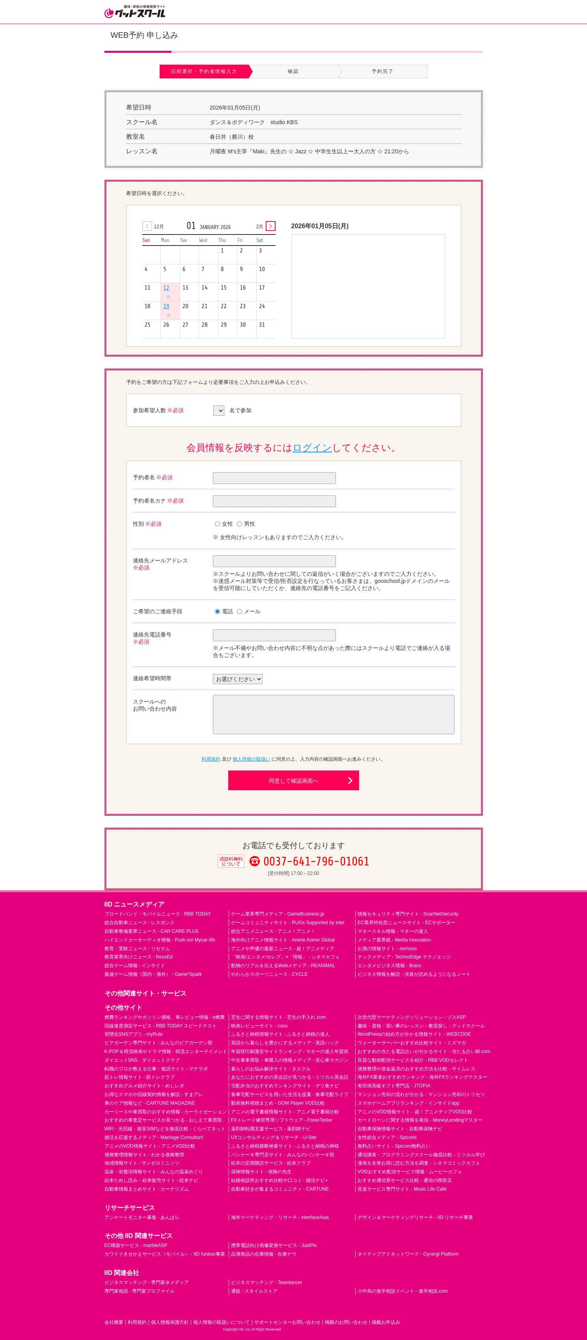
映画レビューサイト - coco (259, 1026)
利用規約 (210, 759)
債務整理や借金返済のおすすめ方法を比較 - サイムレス (416, 1069)
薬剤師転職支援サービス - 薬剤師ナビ (271, 1129)
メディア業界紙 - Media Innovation (394, 940)
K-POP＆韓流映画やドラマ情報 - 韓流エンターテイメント (165, 1051)
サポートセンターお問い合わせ (287, 1322)
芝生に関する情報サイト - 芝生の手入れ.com (278, 1017)
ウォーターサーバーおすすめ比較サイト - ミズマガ (412, 1043)
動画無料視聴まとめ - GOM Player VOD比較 (278, 1103)
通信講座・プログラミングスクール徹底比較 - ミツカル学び (421, 1155)
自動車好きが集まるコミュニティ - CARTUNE (280, 1189)
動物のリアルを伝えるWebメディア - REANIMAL (283, 965)
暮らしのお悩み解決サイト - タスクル (271, 1069)
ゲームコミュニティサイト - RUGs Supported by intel (287, 922)
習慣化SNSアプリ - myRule (133, 1034)
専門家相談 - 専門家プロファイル (139, 1291)
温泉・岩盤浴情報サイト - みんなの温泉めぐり (153, 1171)
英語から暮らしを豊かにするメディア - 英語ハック (285, 1043)
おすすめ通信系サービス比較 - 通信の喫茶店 (405, 1180)
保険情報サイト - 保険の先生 (261, 1171)
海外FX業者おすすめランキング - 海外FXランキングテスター (422, 1077)
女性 (224, 524)
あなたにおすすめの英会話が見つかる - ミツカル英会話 (290, 1077)
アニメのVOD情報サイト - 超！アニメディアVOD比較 (415, 1112)
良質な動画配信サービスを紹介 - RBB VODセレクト (413, 1060)
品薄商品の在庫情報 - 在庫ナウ (264, 1254)
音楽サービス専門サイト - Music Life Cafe (402, 1189)
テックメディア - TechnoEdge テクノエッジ (404, 957)
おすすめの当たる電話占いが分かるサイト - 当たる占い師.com (424, 1051)
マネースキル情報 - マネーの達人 (393, 931)
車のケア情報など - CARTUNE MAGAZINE (149, 1103)
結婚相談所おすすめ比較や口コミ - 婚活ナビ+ (279, 1180)
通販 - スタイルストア (254, 1291)
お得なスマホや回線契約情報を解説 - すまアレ (153, 1094)
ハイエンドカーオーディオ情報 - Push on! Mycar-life (159, 940)
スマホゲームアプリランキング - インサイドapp (409, 1103)
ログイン (312, 447)
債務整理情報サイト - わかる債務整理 (144, 1155)
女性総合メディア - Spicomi (387, 1137)
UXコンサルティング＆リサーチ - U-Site (274, 1137)
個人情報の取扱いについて (221, 1322)
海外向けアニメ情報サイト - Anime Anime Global (283, 940)
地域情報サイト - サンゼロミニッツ (142, 1163)
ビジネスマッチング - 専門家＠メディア (146, 1282)
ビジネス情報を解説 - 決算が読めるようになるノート (414, 974)
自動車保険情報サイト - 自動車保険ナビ (400, 1129)
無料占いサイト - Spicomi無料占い (394, 1146)
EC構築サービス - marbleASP (136, 1245)
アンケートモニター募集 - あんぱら (142, 1217)
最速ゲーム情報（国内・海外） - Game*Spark (153, 974)
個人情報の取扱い (251, 759)
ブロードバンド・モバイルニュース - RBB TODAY (157, 914)
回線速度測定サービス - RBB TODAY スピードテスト (160, 1026)
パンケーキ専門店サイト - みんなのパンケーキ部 (283, 1155)
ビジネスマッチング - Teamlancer (266, 1282)
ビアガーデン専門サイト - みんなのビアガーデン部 (158, 1043)
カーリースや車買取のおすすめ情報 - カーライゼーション (165, 1112)
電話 (224, 611)
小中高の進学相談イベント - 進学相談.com (403, 1291)
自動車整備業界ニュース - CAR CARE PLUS (151, 931)
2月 (260, 226)
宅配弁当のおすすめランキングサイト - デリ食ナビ (285, 1086)
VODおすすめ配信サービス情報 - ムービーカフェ (410, 1171)
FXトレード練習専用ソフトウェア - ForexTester (281, 1120)
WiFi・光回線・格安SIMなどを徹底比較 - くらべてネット (165, 1129)
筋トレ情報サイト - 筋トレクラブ (139, 1077)
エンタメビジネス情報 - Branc (389, 965)
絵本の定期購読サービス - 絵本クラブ (271, 1163)
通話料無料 (231, 867)
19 (166, 310)
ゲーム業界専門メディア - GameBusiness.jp (277, 914)
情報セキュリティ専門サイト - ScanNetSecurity (408, 914)
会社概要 (113, 1322)
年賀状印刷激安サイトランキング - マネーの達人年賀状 (290, 1051)
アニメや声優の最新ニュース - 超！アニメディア (283, 948)
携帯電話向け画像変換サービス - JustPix (274, 1245)
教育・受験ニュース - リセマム (137, 948)
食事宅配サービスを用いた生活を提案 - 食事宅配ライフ (290, 1094)
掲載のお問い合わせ (346, 1322)
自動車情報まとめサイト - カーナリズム (146, 1189)
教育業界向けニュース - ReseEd (138, 957)
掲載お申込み (386, 1322)
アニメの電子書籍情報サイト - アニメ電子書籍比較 (285, 1112)
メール (249, 611)
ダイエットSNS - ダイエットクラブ (142, 1060)
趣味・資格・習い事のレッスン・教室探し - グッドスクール (421, 1026)
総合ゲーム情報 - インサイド (135, 965)
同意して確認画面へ (294, 781)
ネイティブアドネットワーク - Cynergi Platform (408, 1254)
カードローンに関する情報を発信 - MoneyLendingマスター (420, 1120)
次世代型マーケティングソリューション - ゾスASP (412, 1017)
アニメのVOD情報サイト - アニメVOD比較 (150, 1146)
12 (166, 292)
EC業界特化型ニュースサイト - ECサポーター (406, 922)
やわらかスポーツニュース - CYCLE (269, 974)
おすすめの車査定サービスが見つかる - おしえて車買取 (163, 1120)
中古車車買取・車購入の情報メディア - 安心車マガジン (290, 1060)
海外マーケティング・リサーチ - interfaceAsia (280, 1217)
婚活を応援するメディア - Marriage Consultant (153, 1137)
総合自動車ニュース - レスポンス (139, 922)
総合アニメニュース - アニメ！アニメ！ (273, 931)
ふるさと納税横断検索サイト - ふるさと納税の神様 (285, 1146)
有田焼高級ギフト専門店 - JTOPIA (394, 1086)
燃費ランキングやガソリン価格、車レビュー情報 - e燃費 (164, 1017)
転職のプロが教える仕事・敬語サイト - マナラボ (156, 1069)
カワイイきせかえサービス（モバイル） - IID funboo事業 (164, 1254)
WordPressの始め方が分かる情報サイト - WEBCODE (414, 1034)
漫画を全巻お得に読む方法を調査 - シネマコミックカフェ (419, 1163)
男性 (246, 524)
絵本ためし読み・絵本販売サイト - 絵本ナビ (151, 1180)
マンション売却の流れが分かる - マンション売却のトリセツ (421, 1094)
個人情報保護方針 (170, 1322)
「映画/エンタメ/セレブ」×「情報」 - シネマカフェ (285, 957)
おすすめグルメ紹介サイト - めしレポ (144, 1086)
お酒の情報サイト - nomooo (387, 948)
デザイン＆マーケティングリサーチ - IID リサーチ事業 (415, 1217)
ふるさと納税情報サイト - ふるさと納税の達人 (280, 1034)
